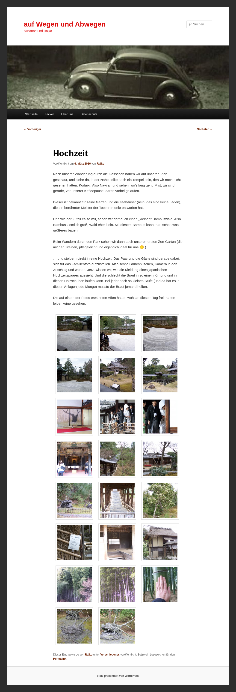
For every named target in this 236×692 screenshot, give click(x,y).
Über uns (67, 114)
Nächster (204, 129)
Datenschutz (89, 114)
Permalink (59, 658)
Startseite (31, 114)
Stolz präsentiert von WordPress (118, 675)
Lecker (49, 114)
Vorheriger (32, 129)
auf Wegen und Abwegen (65, 24)
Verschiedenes (110, 654)
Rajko (100, 163)
